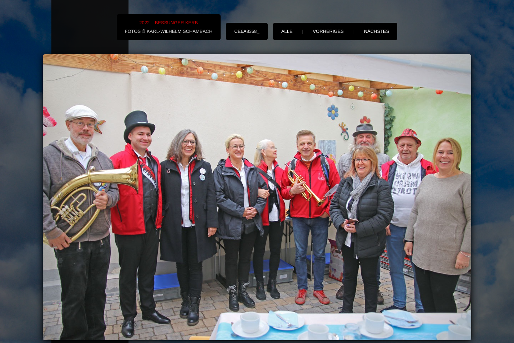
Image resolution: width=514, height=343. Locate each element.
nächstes (376, 31)
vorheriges (328, 31)
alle (287, 31)
